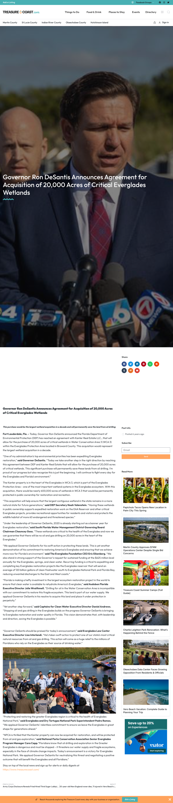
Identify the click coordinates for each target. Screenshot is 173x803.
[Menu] (162, 12)
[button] (154, 22)
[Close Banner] (170, 799)
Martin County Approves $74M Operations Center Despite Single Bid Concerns (143, 550)
